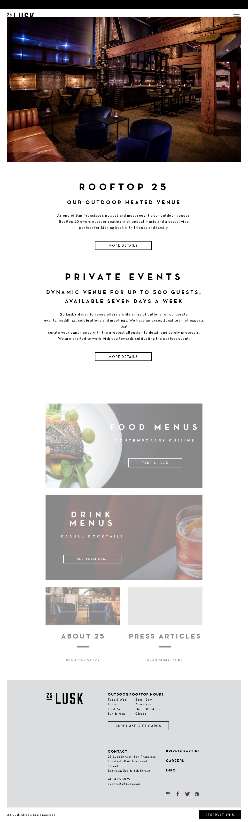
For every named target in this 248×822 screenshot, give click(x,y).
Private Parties (183, 751)
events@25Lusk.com (124, 784)
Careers (175, 760)
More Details (123, 245)
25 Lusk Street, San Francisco (31, 814)
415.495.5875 (119, 779)
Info (171, 770)
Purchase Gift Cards (138, 726)
